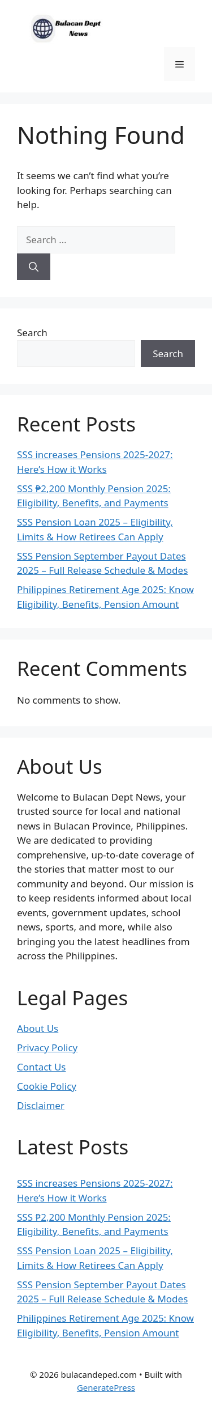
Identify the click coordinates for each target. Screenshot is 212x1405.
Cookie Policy (46, 1086)
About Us (37, 1028)
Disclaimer (40, 1105)
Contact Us (41, 1066)
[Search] (33, 267)
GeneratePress (106, 1387)
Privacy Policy (47, 1047)
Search (32, 332)
